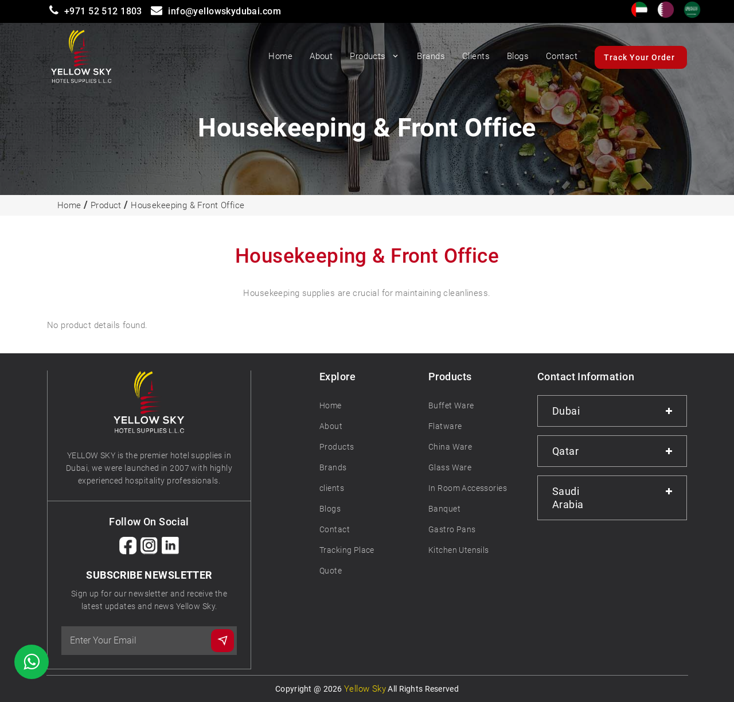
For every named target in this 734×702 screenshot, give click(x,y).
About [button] (321, 56)
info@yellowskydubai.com (224, 11)
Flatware (445, 426)
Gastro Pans (452, 529)
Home (280, 56)
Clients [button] (476, 56)
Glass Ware (449, 467)
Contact (561, 56)
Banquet (444, 508)
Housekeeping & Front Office (187, 205)
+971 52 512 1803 (103, 11)
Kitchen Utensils (458, 550)
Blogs (330, 508)
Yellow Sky (365, 689)
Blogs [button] (518, 56)
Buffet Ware (451, 405)
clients (331, 488)
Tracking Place (346, 550)
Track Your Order (639, 57)
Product (106, 205)
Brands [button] (431, 56)
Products (375, 56)
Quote (330, 570)
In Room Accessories (467, 488)
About (330, 426)
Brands (333, 467)
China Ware (450, 446)
